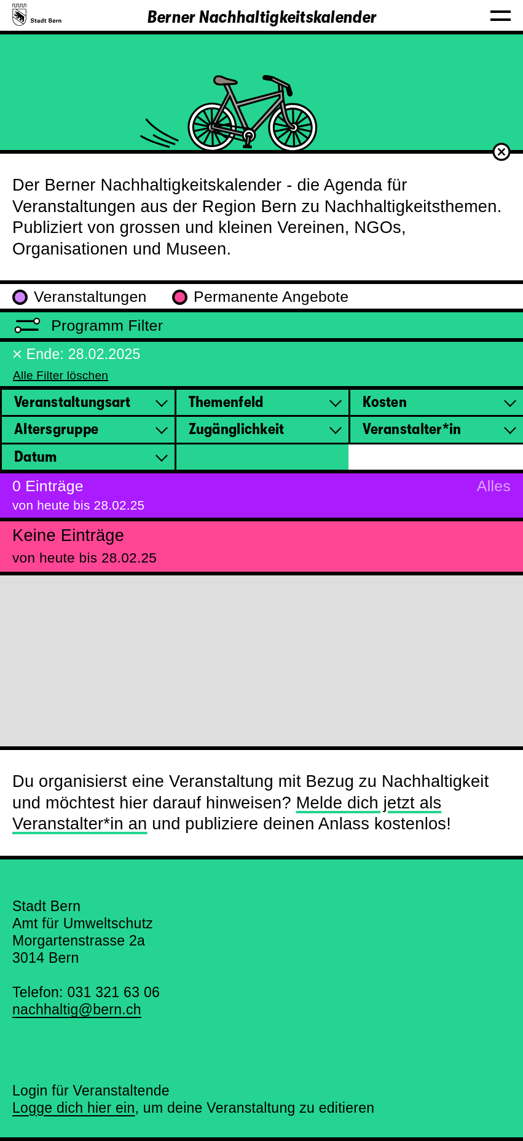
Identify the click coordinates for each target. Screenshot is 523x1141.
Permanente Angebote (260, 296)
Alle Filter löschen (60, 375)
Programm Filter (87, 325)
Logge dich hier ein (73, 1108)
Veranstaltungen (79, 296)
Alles (494, 486)
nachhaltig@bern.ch (76, 1009)
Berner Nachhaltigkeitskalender (261, 17)
